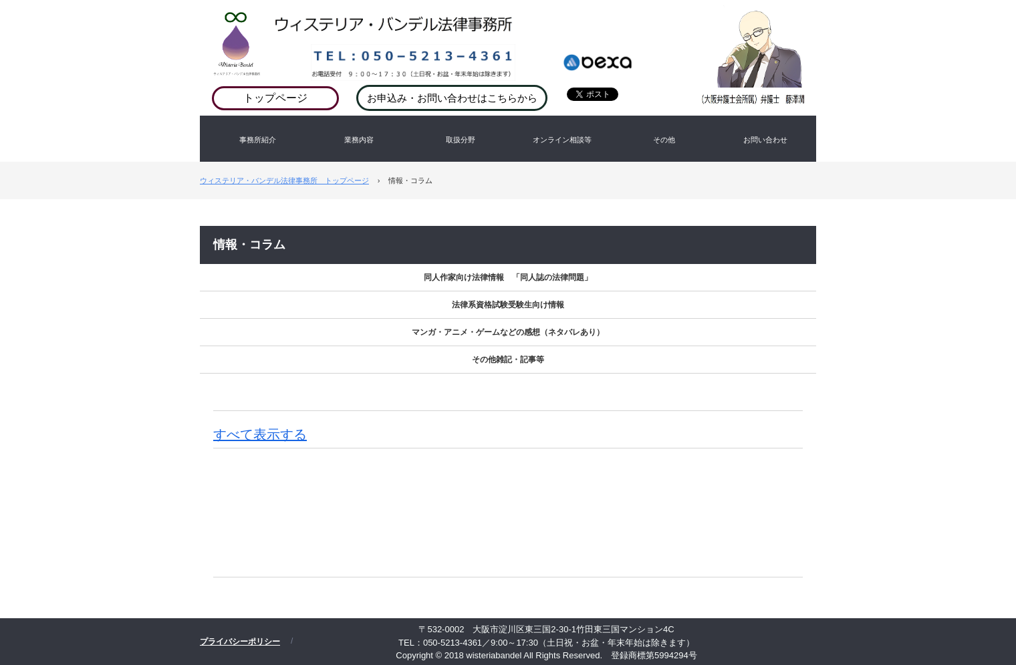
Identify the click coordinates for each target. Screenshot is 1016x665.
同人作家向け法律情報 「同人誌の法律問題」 (508, 277)
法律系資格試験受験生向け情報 (508, 304)
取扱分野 (460, 140)
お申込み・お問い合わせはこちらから (452, 98)
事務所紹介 (257, 140)
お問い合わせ (765, 140)
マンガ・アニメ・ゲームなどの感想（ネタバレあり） (508, 332)
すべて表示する (260, 434)
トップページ (275, 98)
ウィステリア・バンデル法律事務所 (543, 33)
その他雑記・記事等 (508, 359)
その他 (664, 140)
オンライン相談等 (562, 140)
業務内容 (359, 140)
